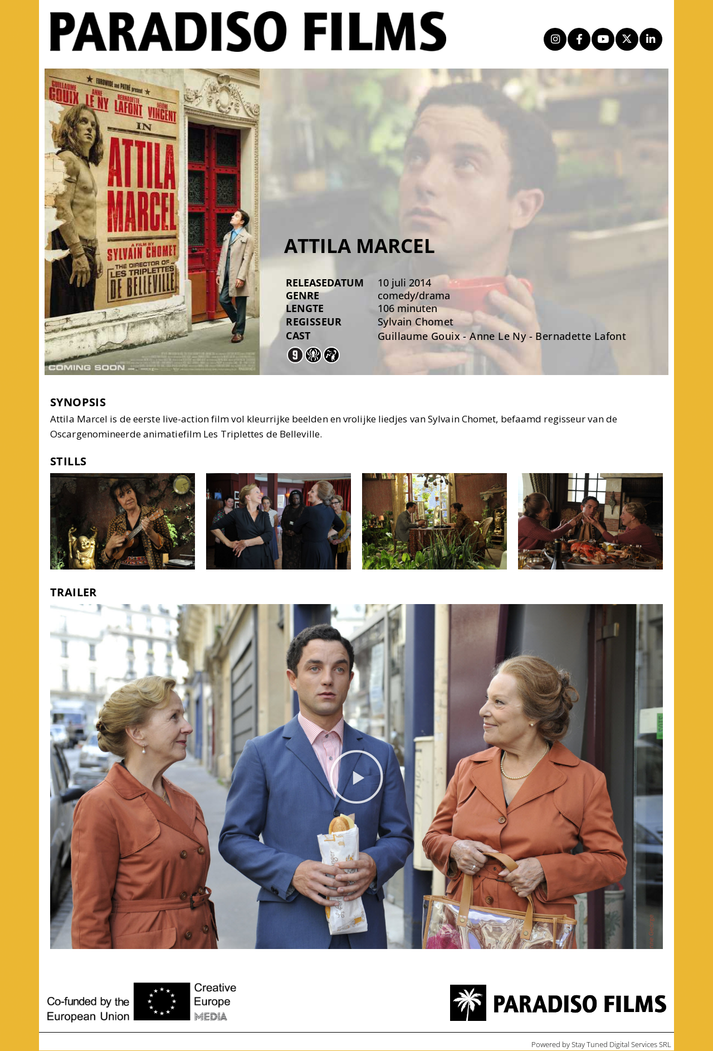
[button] (356, 777)
